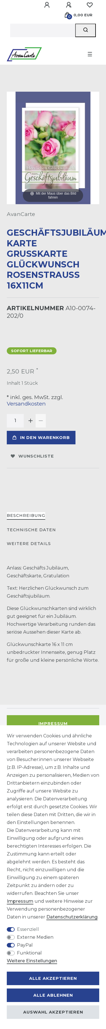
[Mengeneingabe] (15, 420)
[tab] (26, 516)
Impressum (53, 723)
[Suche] (85, 30)
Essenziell (28, 929)
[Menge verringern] (41, 420)
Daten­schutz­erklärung (72, 917)
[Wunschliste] (89, 5)
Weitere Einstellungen (32, 960)
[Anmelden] (47, 5)
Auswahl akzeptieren (53, 1012)
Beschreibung (26, 515)
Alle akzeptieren (53, 978)
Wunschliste (32, 456)
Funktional (29, 953)
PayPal (25, 945)
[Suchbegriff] (42, 30)
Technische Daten (31, 529)
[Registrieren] (69, 5)
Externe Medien (35, 937)
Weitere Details (29, 543)
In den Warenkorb (41, 437)
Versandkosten (26, 403)
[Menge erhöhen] (30, 420)
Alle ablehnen (53, 995)
